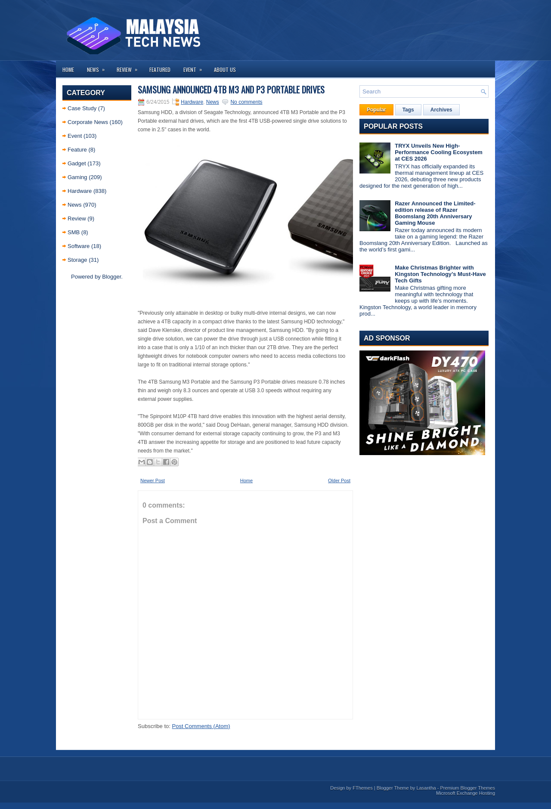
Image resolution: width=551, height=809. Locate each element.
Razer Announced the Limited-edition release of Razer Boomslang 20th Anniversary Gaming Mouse (435, 213)
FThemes (362, 787)
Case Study (82, 108)
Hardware (80, 191)
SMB (74, 232)
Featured (159, 69)
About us (225, 69)
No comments (246, 102)
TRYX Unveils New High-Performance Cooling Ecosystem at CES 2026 (439, 152)
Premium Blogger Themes (467, 787)
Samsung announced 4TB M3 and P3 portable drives (231, 89)
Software (79, 246)
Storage (77, 260)
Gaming (77, 177)
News (98, 67)
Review (130, 67)
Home (68, 69)
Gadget (77, 163)
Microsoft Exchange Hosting (465, 793)
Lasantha (426, 787)
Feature (77, 149)
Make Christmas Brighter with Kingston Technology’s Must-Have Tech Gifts (440, 274)
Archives (441, 110)
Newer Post (152, 480)
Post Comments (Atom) (201, 726)
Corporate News (88, 122)
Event (195, 67)
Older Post (339, 480)
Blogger (111, 276)
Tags (408, 110)
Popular (376, 110)
